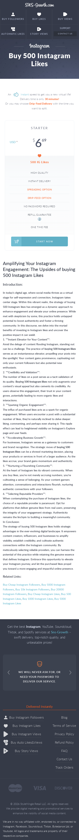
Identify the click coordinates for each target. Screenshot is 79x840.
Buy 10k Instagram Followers (32, 589)
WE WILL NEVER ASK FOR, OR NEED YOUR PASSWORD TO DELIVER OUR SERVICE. (39, 672)
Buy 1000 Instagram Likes (37, 599)
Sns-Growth (39, 5)
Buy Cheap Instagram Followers (21, 584)
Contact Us (65, 33)
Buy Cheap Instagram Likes (44, 594)
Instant (25, 94)
